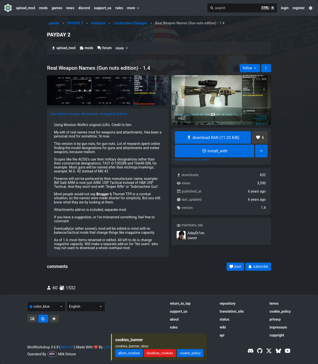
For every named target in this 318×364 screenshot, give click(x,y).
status (224, 319)
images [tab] (74, 114)
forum (104, 48)
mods (43, 8)
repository (228, 303)
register (299, 8)
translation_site (232, 311)
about (174, 319)
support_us (102, 8)
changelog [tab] (107, 114)
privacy (275, 319)
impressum (278, 327)
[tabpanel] (107, 186)
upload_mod (25, 8)
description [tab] (59, 114)
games (57, 8)
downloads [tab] (89, 114)
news (70, 8)
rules (119, 8)
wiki (223, 327)
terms (274, 303)
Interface (98, 23)
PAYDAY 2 (75, 23)
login (285, 8)
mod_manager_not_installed (192, 159)
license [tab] (121, 114)
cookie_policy (280, 311)
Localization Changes (130, 23)
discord (84, 8)
